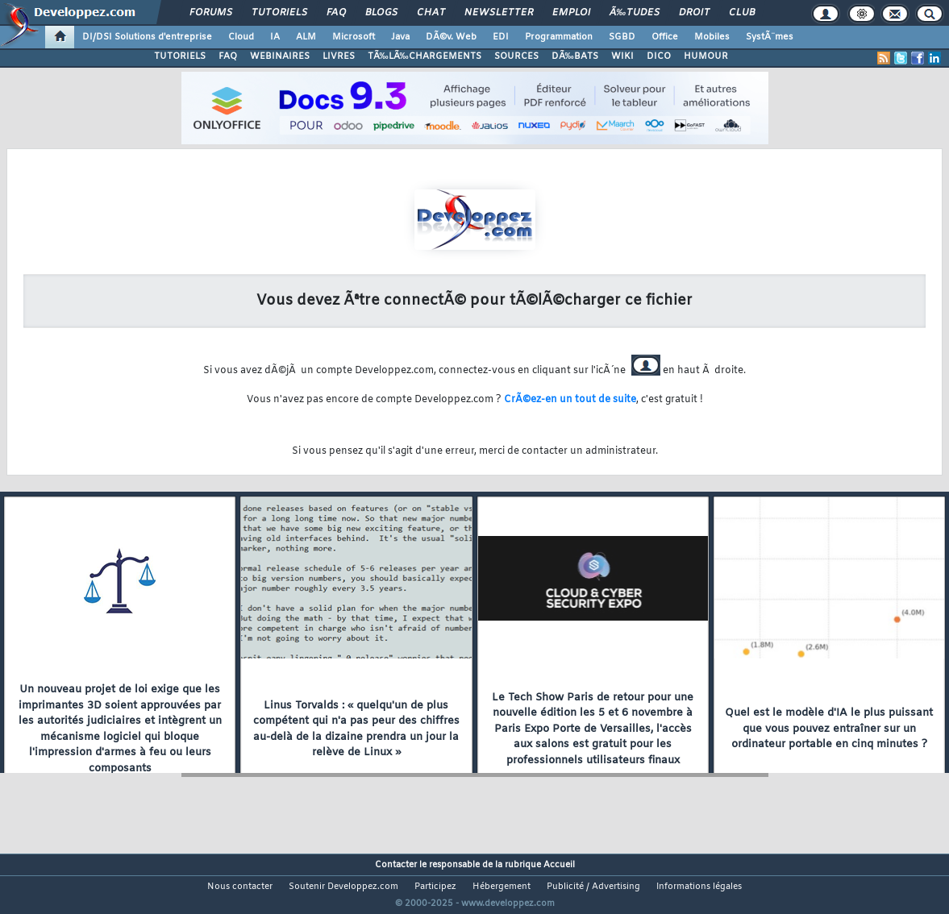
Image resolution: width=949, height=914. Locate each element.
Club (741, 12)
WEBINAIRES (280, 56)
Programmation (559, 37)
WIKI (622, 56)
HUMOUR (706, 56)
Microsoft (353, 37)
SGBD (622, 37)
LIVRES (339, 56)
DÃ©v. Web (451, 37)
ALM (306, 37)
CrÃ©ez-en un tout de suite (570, 399)
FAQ (336, 12)
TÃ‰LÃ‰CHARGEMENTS (424, 56)
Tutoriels (279, 12)
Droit (694, 12)
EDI (501, 37)
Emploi (571, 12)
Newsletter (499, 12)
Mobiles (712, 37)
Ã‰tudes (634, 12)
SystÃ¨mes (769, 37)
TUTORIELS (180, 56)
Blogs (381, 12)
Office (664, 37)
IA (275, 37)
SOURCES (516, 56)
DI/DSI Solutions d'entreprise (147, 37)
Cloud (241, 37)
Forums (211, 12)
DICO (659, 56)
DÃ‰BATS (575, 56)
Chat (431, 12)
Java (400, 37)
